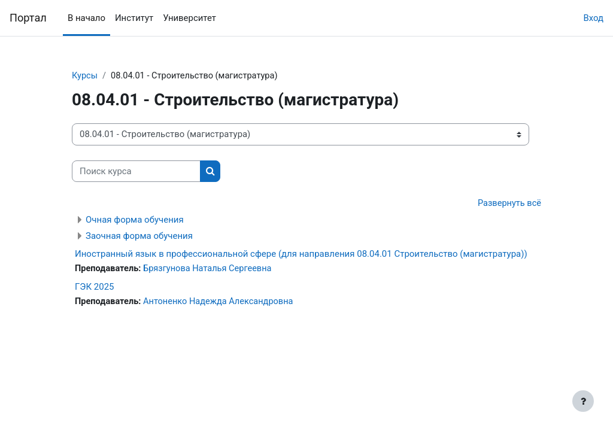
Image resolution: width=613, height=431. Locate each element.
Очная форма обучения (135, 220)
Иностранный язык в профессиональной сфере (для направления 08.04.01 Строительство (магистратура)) (301, 254)
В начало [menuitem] (86, 18)
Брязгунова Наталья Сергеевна (211, 269)
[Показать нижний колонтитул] (583, 401)
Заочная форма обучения (139, 236)
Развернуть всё (508, 204)
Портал (28, 17)
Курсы (85, 76)
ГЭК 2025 (94, 287)
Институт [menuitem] (134, 18)
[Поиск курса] (136, 171)
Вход (593, 18)
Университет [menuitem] (189, 18)
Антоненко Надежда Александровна (222, 302)
